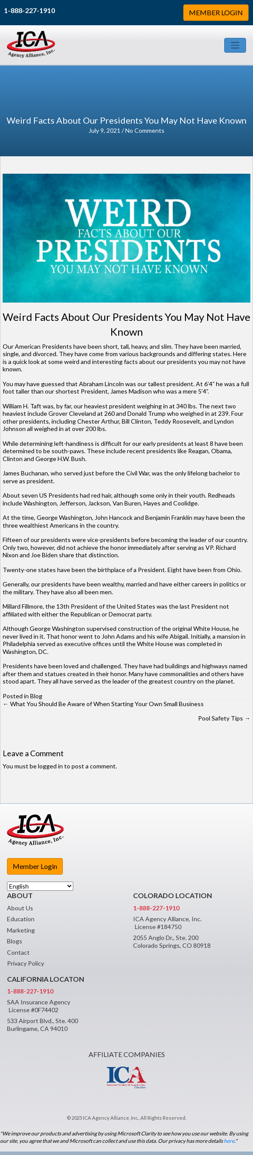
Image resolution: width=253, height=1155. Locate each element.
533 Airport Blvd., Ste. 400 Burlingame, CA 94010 (42, 1024)
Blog (36, 696)
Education (20, 919)
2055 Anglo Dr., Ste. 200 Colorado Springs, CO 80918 (172, 941)
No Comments (144, 130)
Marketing (21, 930)
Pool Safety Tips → (224, 718)
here (229, 1141)
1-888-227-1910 (29, 10)
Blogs (14, 941)
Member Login (35, 866)
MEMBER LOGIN (216, 12)
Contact (18, 952)
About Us (20, 908)
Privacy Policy (25, 963)
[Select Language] (40, 886)
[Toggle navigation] (235, 45)
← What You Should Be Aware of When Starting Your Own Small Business (103, 703)
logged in (50, 766)
